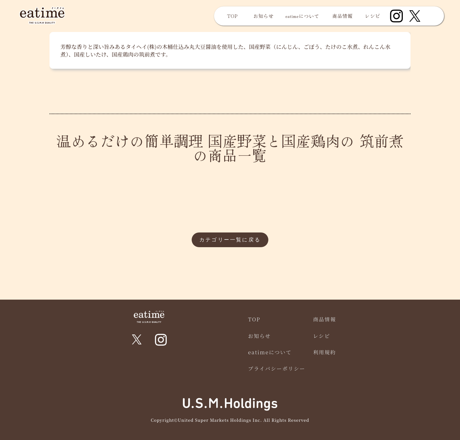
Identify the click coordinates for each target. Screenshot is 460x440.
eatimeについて (302, 15)
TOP (232, 15)
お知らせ (263, 15)
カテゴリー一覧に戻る (230, 239)
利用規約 (324, 352)
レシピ (372, 15)
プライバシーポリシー (276, 368)
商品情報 (342, 15)
